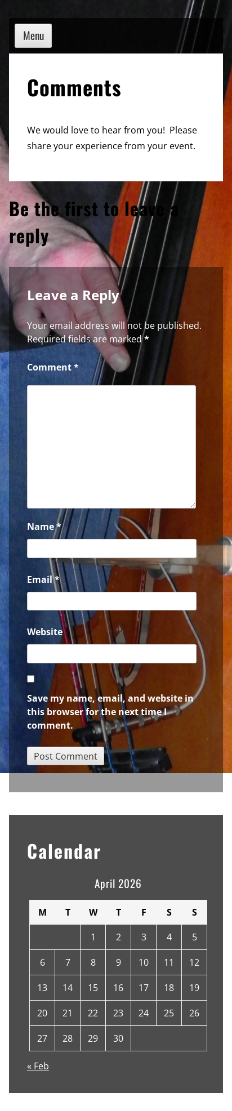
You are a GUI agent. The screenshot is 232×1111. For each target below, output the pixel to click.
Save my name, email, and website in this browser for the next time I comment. (110, 711)
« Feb (38, 1066)
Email (43, 579)
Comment (53, 367)
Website (45, 632)
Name (44, 526)
